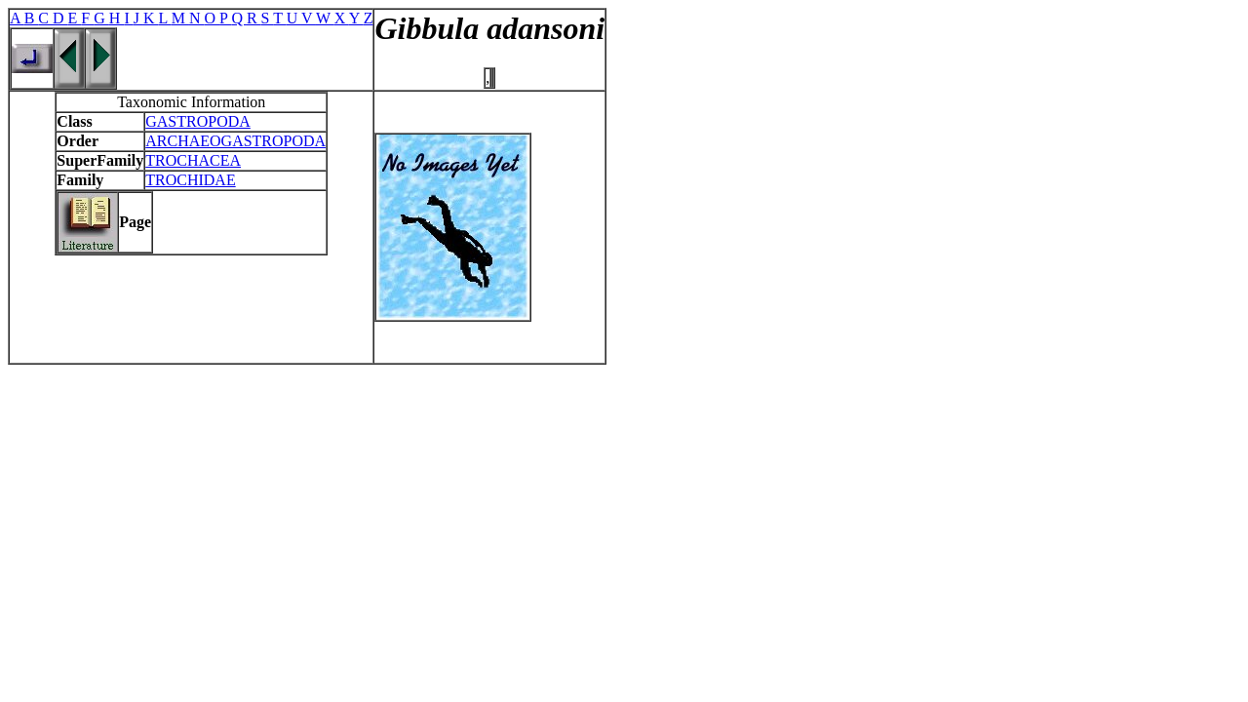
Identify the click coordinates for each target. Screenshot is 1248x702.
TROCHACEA (193, 160)
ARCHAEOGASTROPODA (235, 141)
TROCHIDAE (190, 180)
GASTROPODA (198, 121)
